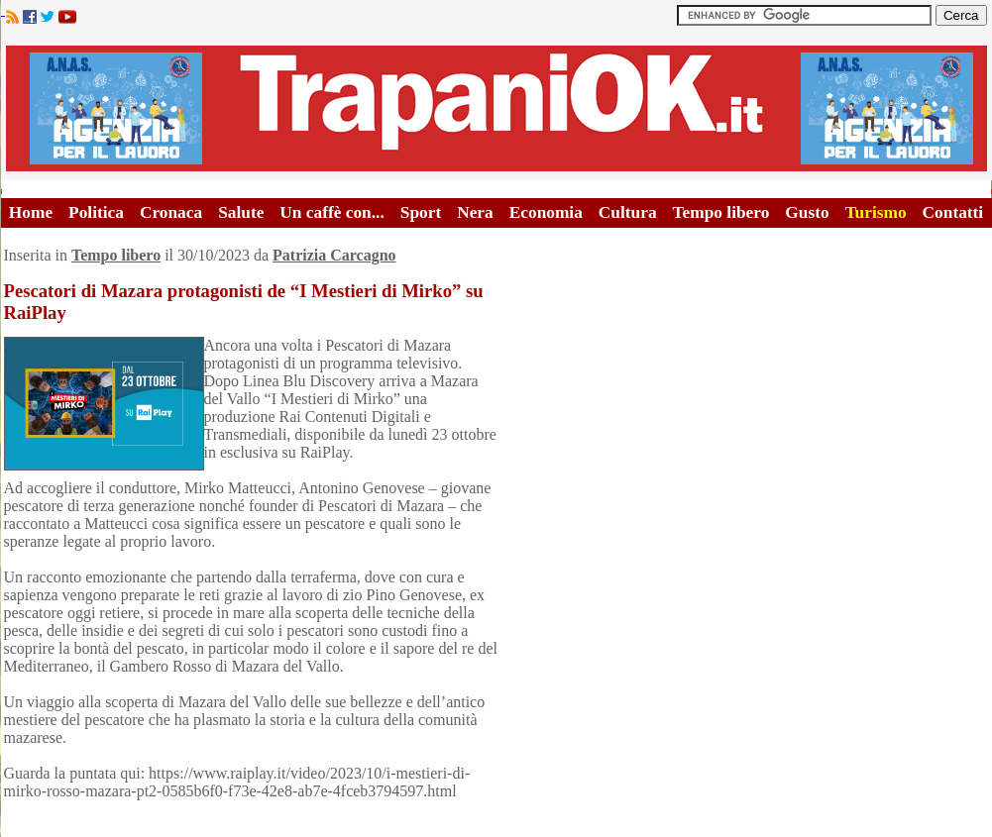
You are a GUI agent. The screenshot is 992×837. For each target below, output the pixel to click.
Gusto (806, 212)
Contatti (953, 212)
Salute (241, 212)
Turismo (876, 212)
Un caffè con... (331, 212)
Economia (546, 212)
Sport (420, 212)
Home (31, 212)
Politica (96, 212)
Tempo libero (721, 212)
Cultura (628, 212)
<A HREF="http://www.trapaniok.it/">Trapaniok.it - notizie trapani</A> (496, 108)
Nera (475, 212)
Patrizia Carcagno (334, 255)
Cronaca (171, 212)
